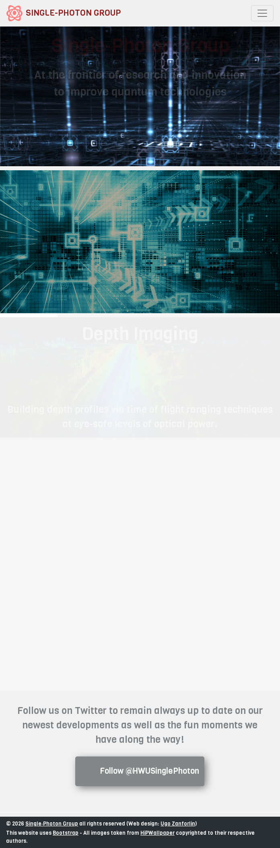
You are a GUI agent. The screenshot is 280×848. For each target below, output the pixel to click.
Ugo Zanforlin (178, 823)
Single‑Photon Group (51, 823)
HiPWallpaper (157, 833)
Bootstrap (65, 833)
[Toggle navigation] (262, 13)
